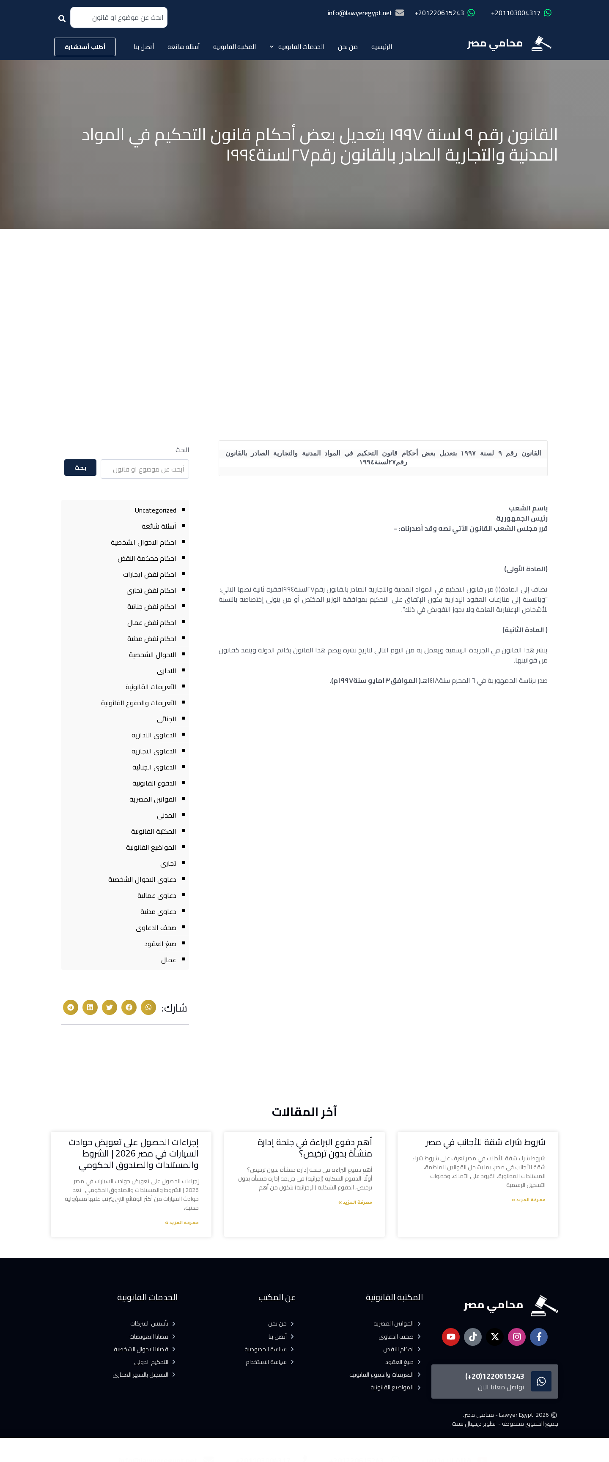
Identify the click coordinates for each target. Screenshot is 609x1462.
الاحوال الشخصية (152, 654)
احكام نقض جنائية (151, 606)
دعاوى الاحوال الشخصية (142, 879)
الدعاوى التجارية (154, 751)
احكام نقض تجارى (151, 590)
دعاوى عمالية (156, 895)
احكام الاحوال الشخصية (143, 542)
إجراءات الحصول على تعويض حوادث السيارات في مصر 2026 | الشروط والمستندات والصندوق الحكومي (134, 1153)
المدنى (166, 815)
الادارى (166, 670)
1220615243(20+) (494, 1376)
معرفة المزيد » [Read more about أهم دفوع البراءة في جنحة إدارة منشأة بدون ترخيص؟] (355, 1203)
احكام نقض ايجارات (149, 574)
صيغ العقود (160, 943)
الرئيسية (381, 47)
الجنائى (166, 718)
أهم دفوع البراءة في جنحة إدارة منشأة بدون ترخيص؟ (315, 1148)
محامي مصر (495, 42)
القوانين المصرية (152, 799)
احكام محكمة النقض (147, 558)
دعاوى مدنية (158, 911)
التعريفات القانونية (151, 686)
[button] (148, 1007)
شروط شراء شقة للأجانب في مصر (486, 1142)
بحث (80, 467)
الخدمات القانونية (296, 46)
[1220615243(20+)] (541, 1381)
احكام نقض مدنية (151, 638)
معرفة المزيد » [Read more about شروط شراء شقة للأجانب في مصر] (529, 1200)
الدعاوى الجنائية (154, 767)
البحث (182, 450)
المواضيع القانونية (151, 847)
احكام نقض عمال (151, 622)
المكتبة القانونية (234, 47)
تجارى (168, 863)
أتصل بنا (144, 47)
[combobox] (118, 17)
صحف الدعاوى (156, 927)
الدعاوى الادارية (154, 734)
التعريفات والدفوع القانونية (138, 702)
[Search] (63, 21)
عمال (168, 959)
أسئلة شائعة (183, 47)
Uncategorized (155, 510)
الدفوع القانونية (154, 783)
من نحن (348, 47)
